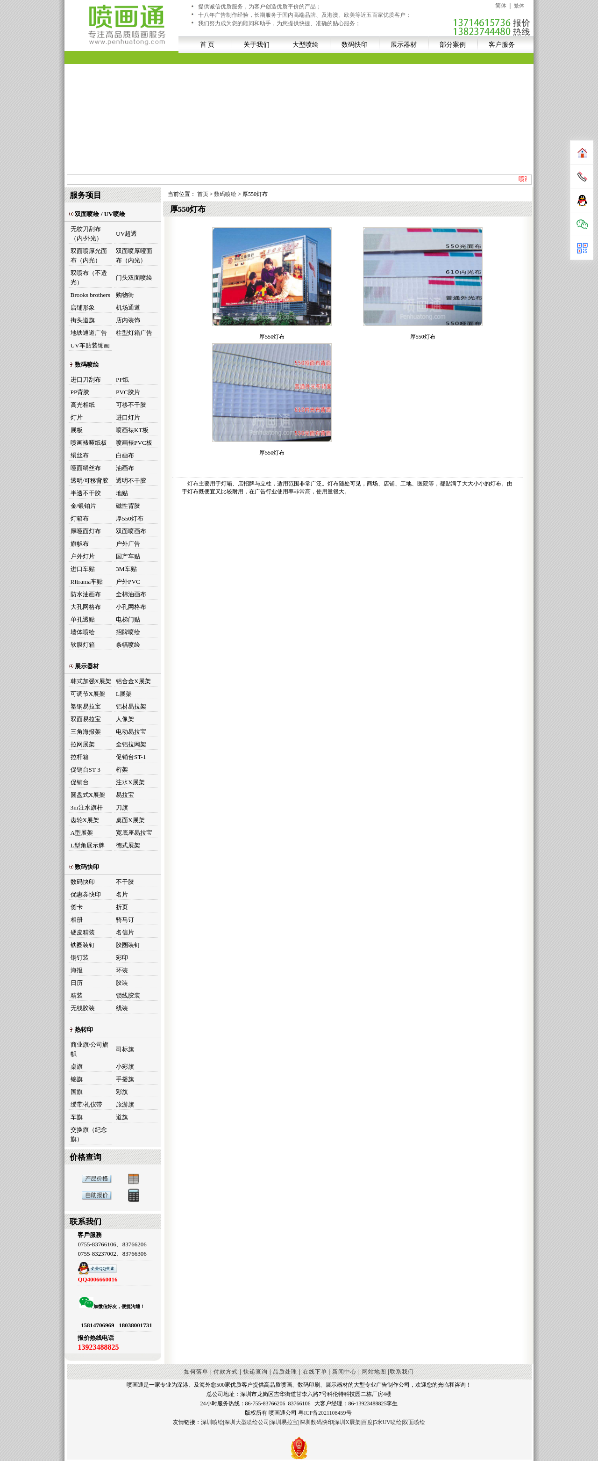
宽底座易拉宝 (134, 832)
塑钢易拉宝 (86, 706)
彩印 (122, 957)
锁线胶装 (128, 995)
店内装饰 (128, 320)
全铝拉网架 (131, 744)
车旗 (77, 1117)
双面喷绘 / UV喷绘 (97, 213)
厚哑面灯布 (86, 531)
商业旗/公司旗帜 (90, 1049)
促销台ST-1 (131, 756)
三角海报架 (86, 731)
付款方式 (226, 1371)
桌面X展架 (130, 820)
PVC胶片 (128, 392)
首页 (203, 194)
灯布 (193, 483)
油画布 (125, 467)
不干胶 (125, 881)
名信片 (125, 932)
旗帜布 (80, 543)
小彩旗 (125, 1066)
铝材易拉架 (131, 706)
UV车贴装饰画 (90, 345)
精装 (77, 995)
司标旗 (125, 1049)
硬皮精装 (83, 932)
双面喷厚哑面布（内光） (134, 255)
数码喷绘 (84, 364)
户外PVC (128, 581)
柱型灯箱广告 (134, 332)
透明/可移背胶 (90, 480)
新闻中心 (344, 1371)
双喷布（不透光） (89, 277)
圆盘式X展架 (88, 794)
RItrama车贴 (87, 581)
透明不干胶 (131, 480)
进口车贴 (83, 568)
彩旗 (122, 1091)
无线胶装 (83, 1008)
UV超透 (126, 233)
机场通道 (128, 307)
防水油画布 (86, 594)
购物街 (125, 294)
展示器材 (404, 44)
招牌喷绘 (128, 632)
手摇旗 (125, 1079)
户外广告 (128, 543)
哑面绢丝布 (86, 467)
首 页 (207, 44)
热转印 (81, 1029)
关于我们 (256, 44)
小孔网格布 (131, 606)
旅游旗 (125, 1104)
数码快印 (355, 44)
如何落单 (196, 1371)
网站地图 (374, 1371)
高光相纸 (83, 404)
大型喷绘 (305, 44)
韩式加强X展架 (91, 681)
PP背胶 (80, 392)
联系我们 (402, 1371)
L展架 (124, 693)
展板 (77, 430)
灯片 (77, 417)
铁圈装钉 (83, 944)
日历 (77, 982)
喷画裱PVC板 (134, 442)
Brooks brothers (91, 294)
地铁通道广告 (89, 332)
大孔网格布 (86, 606)
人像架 (125, 719)
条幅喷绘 (128, 644)
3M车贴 (126, 568)
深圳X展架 (347, 1422)
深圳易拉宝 (284, 1422)
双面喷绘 (414, 1422)
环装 (122, 970)
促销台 (80, 782)
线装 (122, 1008)
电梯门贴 (128, 619)
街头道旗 (83, 320)
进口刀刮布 (86, 379)
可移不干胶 (131, 404)
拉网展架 (83, 744)
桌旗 (77, 1066)
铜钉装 (80, 957)
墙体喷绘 (83, 632)
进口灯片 (128, 417)
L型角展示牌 (88, 845)
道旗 (122, 1117)
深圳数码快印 (316, 1422)
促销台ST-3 (85, 769)
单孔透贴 (83, 619)
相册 (77, 919)
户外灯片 (83, 556)
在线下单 (315, 1371)
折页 (122, 907)
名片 (122, 894)
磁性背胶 (128, 505)
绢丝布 (80, 455)
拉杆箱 (80, 756)
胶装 (122, 982)
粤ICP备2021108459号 (324, 1413)
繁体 (519, 5)
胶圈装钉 (128, 944)
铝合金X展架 (133, 681)
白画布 (125, 455)
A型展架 (82, 832)
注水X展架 (130, 782)
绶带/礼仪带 (87, 1104)
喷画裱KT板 (132, 430)
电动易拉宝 (131, 731)
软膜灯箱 (83, 644)
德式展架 (128, 845)
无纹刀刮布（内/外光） (87, 233)
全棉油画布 (131, 594)
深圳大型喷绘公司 (246, 1422)
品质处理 (285, 1371)
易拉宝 (125, 794)
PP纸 (122, 379)
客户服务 (502, 44)
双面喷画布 (131, 531)
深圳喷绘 (212, 1422)
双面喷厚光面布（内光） (89, 255)
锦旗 (77, 1079)
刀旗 (122, 807)
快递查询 (255, 1371)
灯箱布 (80, 518)
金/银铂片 (84, 505)
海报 (77, 970)
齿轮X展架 (85, 820)
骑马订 (125, 919)
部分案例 (453, 44)
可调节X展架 (88, 693)
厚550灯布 (129, 518)
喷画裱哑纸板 (89, 442)
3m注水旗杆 (87, 807)
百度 (367, 1422)
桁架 (122, 769)
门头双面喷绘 (134, 277)
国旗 (77, 1091)
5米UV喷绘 (388, 1422)
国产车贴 (128, 556)
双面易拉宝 (86, 719)
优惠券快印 (86, 894)
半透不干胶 (86, 493)
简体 (500, 5)
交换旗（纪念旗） (89, 1134)
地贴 (122, 493)
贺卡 (77, 907)
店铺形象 (83, 307)
